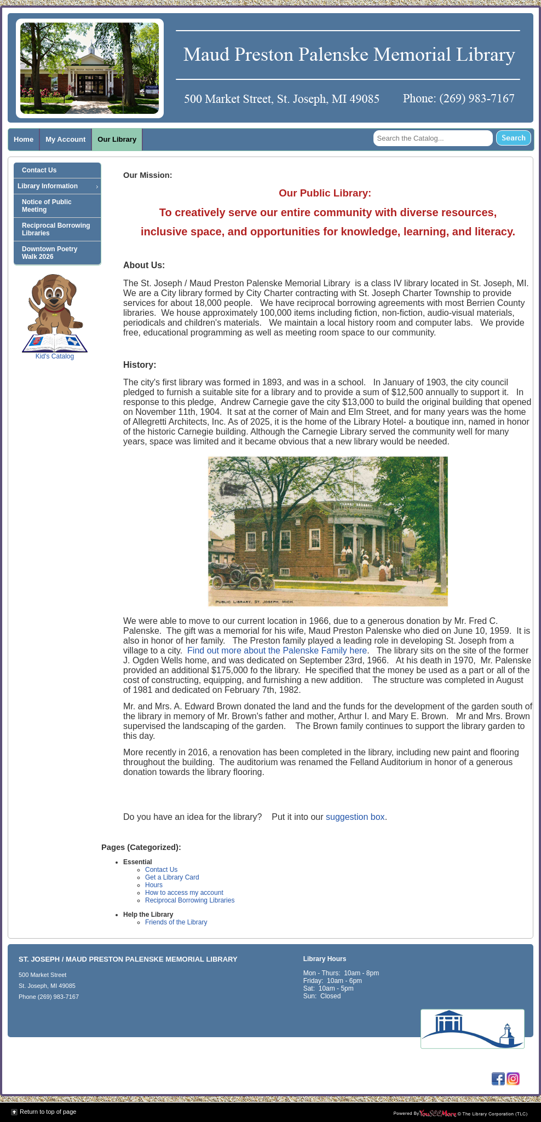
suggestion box (355, 817)
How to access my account (184, 893)
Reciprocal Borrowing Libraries (189, 900)
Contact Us (161, 870)
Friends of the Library (176, 922)
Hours (154, 885)
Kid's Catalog (55, 317)
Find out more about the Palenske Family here (277, 650)
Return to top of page (48, 1111)
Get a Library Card (172, 877)
